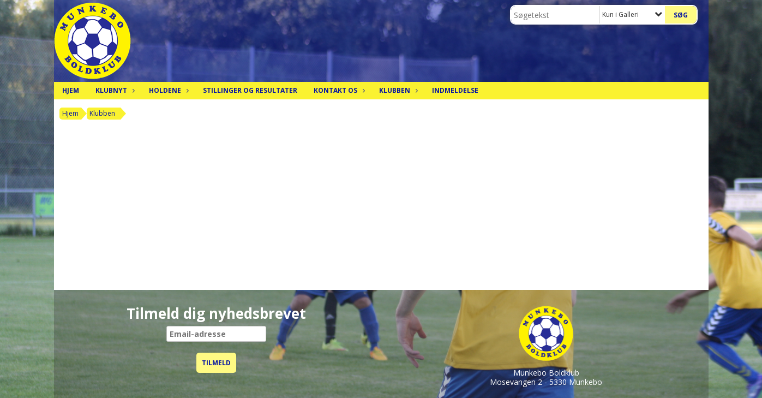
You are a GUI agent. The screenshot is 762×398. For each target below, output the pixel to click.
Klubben (397, 90)
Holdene (168, 90)
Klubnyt (114, 90)
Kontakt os (338, 90)
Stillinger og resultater (250, 90)
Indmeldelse (455, 90)
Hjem (70, 90)
